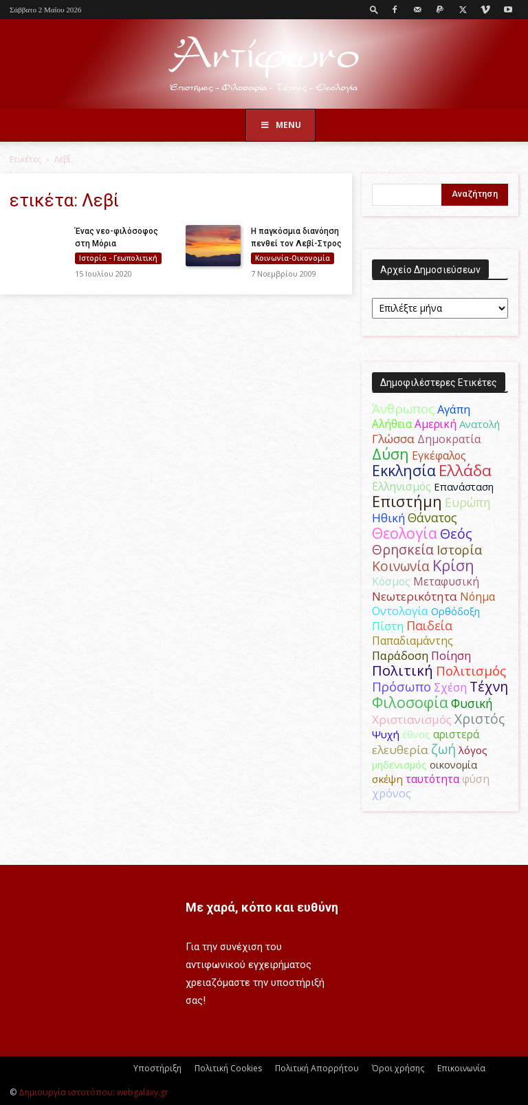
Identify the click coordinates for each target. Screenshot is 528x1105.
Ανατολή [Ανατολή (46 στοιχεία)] (479, 424)
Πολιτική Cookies (228, 1068)
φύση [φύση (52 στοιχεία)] (476, 778)
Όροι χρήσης (398, 1068)
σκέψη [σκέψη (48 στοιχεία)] (387, 779)
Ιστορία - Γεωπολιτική (118, 258)
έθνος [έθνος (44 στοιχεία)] (416, 734)
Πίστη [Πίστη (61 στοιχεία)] (388, 626)
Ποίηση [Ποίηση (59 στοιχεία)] (451, 655)
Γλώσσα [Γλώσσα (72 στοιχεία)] (393, 439)
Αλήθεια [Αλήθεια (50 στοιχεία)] (392, 424)
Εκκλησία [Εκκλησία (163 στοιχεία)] (404, 470)
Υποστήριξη (157, 1068)
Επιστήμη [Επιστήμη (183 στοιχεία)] (407, 501)
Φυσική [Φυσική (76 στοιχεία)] (472, 703)
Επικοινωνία (461, 1068)
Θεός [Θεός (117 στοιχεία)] (456, 533)
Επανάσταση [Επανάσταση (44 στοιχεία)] (464, 486)
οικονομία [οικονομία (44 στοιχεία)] (453, 764)
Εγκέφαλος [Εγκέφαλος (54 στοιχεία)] (439, 455)
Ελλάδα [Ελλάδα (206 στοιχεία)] (465, 470)
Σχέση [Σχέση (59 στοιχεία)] (450, 687)
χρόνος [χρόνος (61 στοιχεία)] (391, 793)
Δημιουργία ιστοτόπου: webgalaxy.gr (93, 1092)
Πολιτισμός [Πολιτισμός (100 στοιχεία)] (471, 671)
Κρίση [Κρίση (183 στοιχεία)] (453, 565)
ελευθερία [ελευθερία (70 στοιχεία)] (400, 750)
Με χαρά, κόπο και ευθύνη (262, 907)
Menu (280, 125)
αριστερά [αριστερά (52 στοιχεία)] (456, 734)
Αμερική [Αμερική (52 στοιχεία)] (435, 423)
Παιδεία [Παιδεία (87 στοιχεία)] (429, 625)
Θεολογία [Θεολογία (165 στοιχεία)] (404, 533)
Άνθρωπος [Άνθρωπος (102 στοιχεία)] (403, 409)
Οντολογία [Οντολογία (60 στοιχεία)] (400, 611)
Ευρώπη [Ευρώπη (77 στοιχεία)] (468, 502)
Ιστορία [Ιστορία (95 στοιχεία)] (459, 549)
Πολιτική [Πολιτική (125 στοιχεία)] (402, 670)
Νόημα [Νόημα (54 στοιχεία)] (477, 596)
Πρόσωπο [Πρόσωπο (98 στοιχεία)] (401, 687)
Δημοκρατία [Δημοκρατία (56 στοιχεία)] (449, 439)
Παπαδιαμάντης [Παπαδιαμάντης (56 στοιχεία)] (412, 640)
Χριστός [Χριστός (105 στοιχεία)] (479, 718)
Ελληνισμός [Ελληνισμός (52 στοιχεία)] (401, 486)
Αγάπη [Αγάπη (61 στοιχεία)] (453, 409)
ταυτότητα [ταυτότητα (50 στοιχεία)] (432, 779)
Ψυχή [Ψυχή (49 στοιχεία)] (385, 734)
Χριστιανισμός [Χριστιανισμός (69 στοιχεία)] (412, 719)
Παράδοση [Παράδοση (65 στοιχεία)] (400, 655)
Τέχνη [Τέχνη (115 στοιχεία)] (489, 686)
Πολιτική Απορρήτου (317, 1068)
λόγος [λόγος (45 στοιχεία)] (473, 750)
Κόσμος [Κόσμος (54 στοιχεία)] (391, 581)
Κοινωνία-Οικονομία (292, 258)
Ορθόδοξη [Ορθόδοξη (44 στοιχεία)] (455, 611)
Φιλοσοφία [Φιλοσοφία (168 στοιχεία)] (410, 702)
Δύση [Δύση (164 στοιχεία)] (390, 454)
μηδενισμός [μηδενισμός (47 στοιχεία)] (399, 764)
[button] (374, 9)
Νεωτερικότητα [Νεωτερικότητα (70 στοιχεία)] (414, 596)
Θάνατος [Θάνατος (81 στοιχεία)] (432, 517)
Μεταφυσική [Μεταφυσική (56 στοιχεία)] (446, 581)
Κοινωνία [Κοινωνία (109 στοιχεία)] (401, 566)
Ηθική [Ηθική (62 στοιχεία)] (388, 518)
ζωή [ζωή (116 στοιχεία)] (443, 749)
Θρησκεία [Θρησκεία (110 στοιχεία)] (403, 549)
